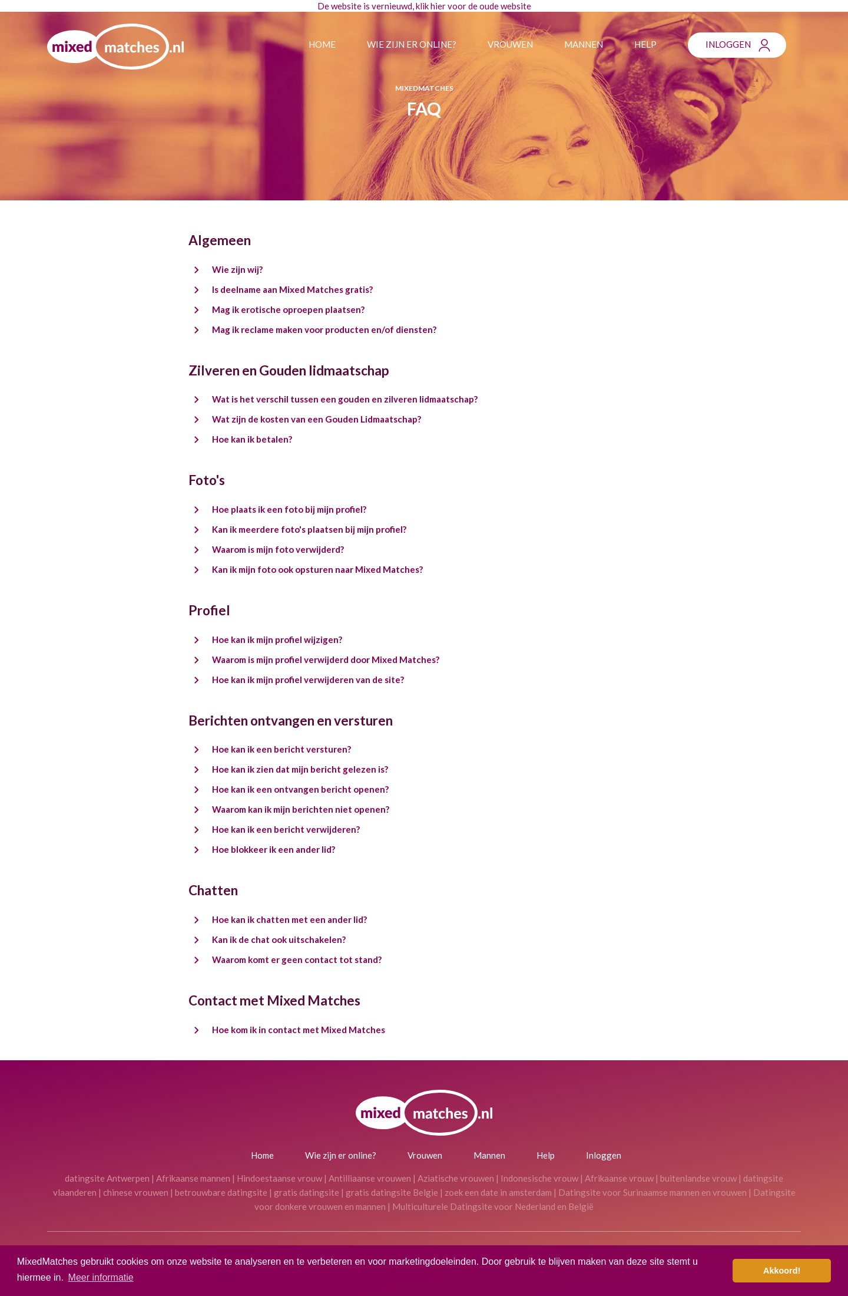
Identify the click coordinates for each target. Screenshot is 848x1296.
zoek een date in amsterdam (498, 1192)
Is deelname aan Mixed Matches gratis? (292, 289)
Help (645, 44)
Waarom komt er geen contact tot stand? (297, 959)
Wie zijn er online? (411, 44)
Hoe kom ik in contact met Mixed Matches (298, 1029)
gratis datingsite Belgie (392, 1192)
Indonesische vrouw (539, 1178)
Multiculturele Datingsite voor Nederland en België (493, 1206)
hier (438, 6)
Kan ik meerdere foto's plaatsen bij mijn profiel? (309, 529)
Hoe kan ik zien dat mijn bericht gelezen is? (300, 769)
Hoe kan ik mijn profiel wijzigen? (277, 639)
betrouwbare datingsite (221, 1192)
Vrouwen (510, 44)
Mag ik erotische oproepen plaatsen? (288, 309)
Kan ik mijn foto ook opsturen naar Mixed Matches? (317, 569)
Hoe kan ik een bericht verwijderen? (286, 829)
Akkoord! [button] (781, 1270)
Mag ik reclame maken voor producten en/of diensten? (324, 329)
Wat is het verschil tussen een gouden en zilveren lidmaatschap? (345, 399)
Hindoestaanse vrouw (279, 1178)
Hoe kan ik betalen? (252, 439)
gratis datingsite (306, 1192)
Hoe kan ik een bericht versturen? (281, 749)
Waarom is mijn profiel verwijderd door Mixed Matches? (325, 659)
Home (322, 44)
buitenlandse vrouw (698, 1178)
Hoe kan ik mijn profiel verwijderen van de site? (308, 679)
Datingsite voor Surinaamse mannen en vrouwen (652, 1192)
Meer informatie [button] (101, 1277)
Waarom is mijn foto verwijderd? (278, 549)
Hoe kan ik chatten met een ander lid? (289, 919)
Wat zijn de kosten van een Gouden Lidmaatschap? (316, 419)
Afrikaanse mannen (193, 1178)
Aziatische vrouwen (456, 1178)
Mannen (583, 44)
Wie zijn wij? (237, 269)
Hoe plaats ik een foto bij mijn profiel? (289, 509)
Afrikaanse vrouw (619, 1178)
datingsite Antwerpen (107, 1178)
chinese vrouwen (135, 1192)
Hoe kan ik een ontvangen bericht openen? (300, 789)
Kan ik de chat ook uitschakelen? (279, 939)
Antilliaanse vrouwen (370, 1178)
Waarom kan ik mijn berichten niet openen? (300, 809)
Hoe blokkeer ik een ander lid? (273, 849)
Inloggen (728, 44)
